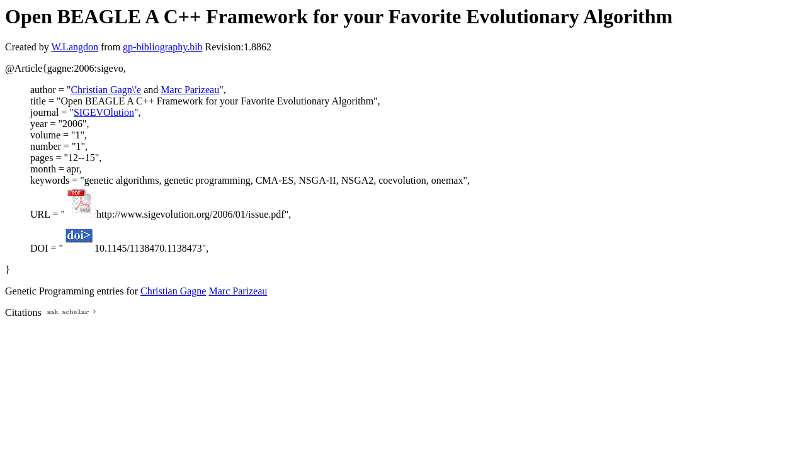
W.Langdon (74, 47)
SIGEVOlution (104, 112)
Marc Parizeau (190, 89)
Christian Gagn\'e (106, 89)
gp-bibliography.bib (163, 47)
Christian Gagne (173, 291)
